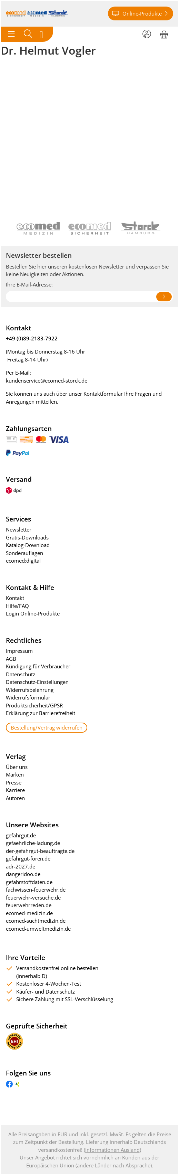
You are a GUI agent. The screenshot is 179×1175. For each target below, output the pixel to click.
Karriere (15, 790)
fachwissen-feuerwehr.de (36, 889)
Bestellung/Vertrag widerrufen (46, 727)
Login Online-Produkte (33, 613)
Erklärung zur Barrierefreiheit (40, 712)
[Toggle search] (28, 34)
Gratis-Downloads (27, 537)
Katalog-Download (28, 545)
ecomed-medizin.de (29, 913)
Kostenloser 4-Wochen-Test (48, 983)
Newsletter (18, 529)
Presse (13, 782)
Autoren (15, 798)
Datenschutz (20, 674)
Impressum (19, 650)
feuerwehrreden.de (28, 905)
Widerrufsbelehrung (29, 689)
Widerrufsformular (28, 697)
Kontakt (15, 597)
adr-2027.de (20, 866)
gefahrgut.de (21, 835)
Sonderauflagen (24, 552)
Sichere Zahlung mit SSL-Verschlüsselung (64, 999)
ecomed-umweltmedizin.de (38, 928)
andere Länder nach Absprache (113, 1165)
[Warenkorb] (164, 33)
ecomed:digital (23, 560)
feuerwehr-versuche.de (33, 897)
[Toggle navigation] (11, 34)
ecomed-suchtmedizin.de (36, 920)
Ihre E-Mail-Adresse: (29, 284)
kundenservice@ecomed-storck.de (46, 380)
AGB (11, 658)
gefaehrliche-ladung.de (33, 842)
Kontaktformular (103, 393)
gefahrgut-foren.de (28, 858)
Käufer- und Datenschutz (45, 991)
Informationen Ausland (112, 1149)
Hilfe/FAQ (17, 605)
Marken (15, 774)
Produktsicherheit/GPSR (34, 705)
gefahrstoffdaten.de (29, 881)
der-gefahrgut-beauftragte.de (40, 850)
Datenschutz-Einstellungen (37, 681)
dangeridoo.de (23, 874)
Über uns (17, 766)
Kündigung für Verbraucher (38, 666)
